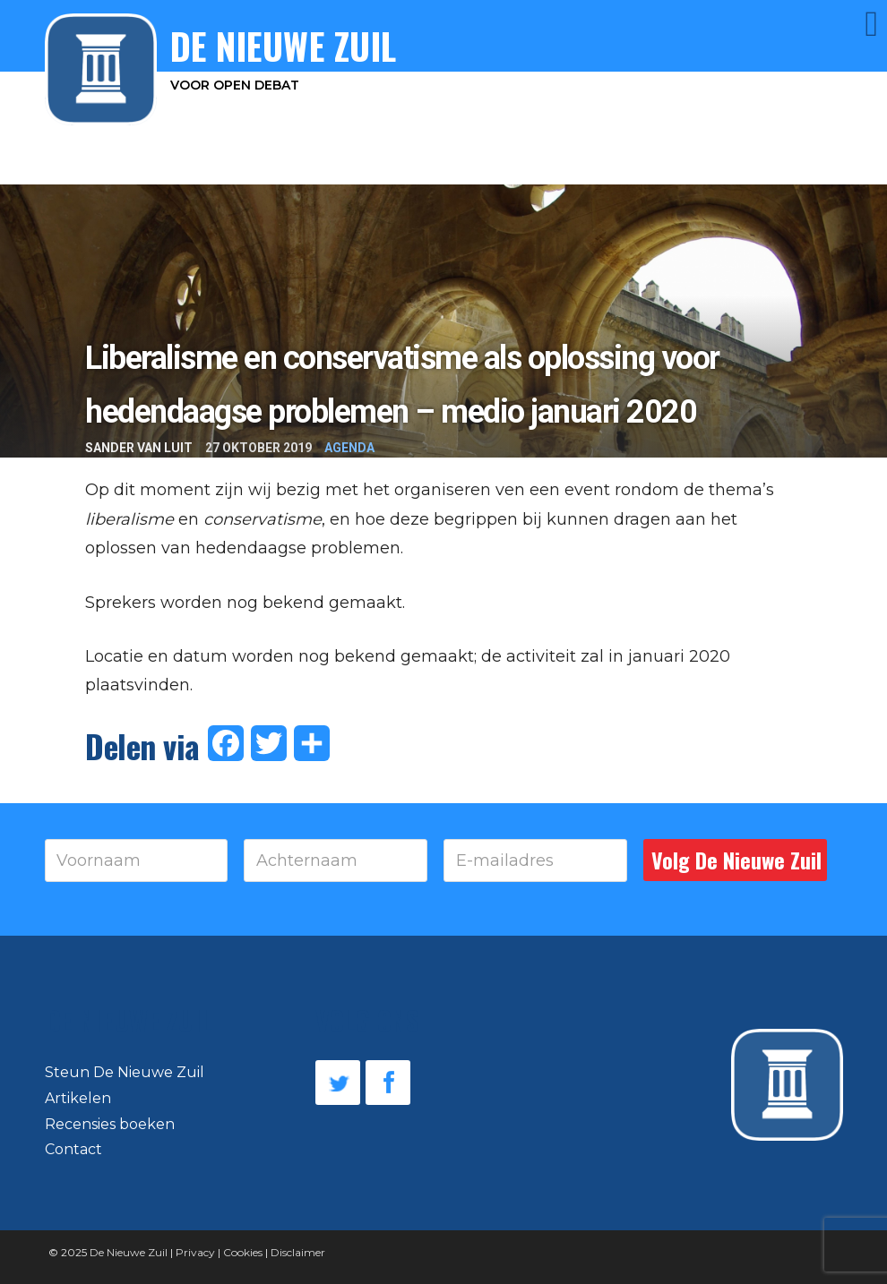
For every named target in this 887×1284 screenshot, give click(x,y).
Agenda (349, 448)
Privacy (195, 1252)
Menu (846, 24)
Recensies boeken (110, 1124)
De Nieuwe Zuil (129, 1252)
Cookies (243, 1252)
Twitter (337, 1082)
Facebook (388, 1082)
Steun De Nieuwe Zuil (124, 1072)
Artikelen (78, 1098)
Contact (73, 1149)
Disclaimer (298, 1252)
